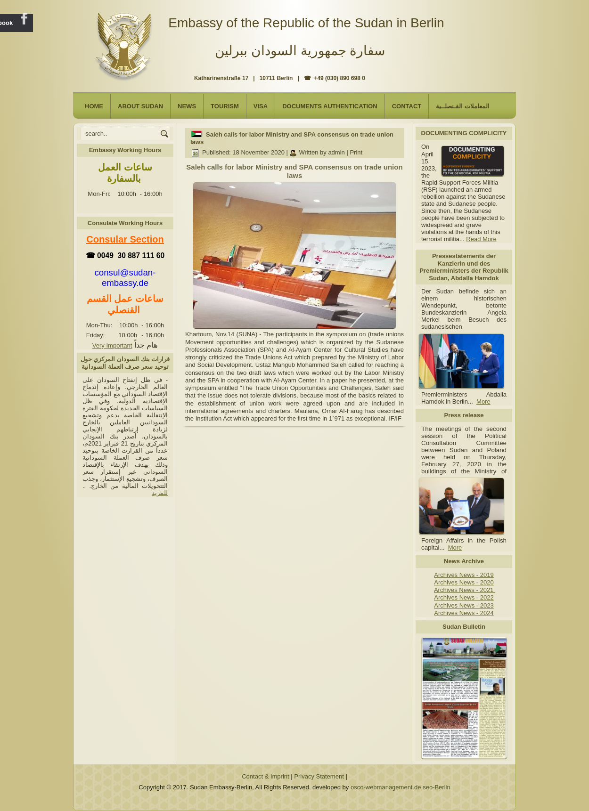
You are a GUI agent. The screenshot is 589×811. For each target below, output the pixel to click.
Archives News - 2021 (464, 589)
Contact (407, 106)
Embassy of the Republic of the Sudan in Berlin (306, 23)
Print (356, 152)
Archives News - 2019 (463, 574)
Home (94, 106)
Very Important (112, 345)
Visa (261, 106)
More (483, 401)
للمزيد (160, 492)
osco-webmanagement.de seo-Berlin (400, 787)
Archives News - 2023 (463, 605)
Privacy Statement (319, 776)
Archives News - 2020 (463, 582)
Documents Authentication (329, 106)
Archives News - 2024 (463, 612)
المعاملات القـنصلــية (463, 106)
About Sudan (140, 106)
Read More (481, 239)
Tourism (225, 106)
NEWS (187, 106)
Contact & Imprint (265, 776)
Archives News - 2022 (463, 597)
